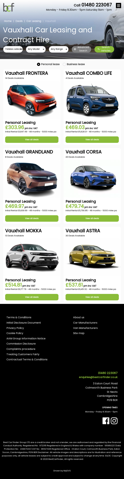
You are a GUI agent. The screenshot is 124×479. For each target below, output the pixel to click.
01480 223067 (79, 7)
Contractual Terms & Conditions (26, 359)
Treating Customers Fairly (22, 354)
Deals (19, 21)
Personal (50, 64)
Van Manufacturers (85, 328)
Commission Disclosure (21, 344)
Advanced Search (81, 49)
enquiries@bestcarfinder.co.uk (98, 377)
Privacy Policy (15, 328)
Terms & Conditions (18, 317)
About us (78, 317)
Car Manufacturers (85, 323)
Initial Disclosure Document (23, 323)
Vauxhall (50, 21)
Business (76, 64)
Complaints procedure (20, 349)
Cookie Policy (14, 333)
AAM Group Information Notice (26, 338)
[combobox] (13, 49)
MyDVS (67, 470)
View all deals (32, 139)
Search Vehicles (104, 49)
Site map (78, 333)
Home (8, 21)
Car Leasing (33, 21)
